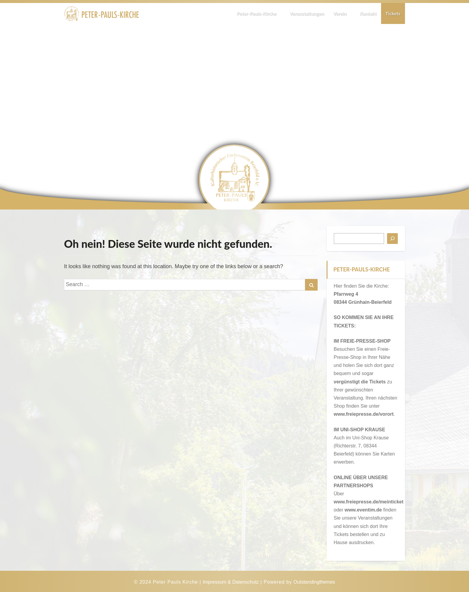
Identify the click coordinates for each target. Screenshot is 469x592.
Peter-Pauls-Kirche (259, 13)
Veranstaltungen (307, 13)
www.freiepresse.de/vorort (364, 414)
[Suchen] (392, 238)
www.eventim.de (363, 509)
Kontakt (368, 13)
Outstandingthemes (314, 582)
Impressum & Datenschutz (231, 582)
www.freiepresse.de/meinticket (368, 501)
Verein (342, 13)
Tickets (393, 13)
